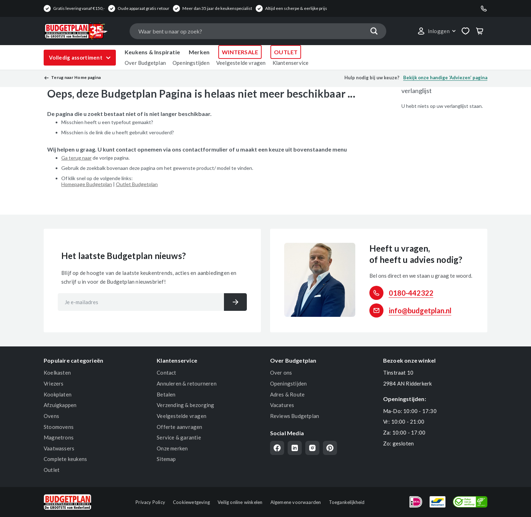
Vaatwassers (59, 448)
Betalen (166, 394)
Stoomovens (59, 427)
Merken (199, 52)
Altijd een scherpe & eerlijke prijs (296, 8)
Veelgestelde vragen (241, 63)
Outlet (52, 470)
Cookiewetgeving (191, 502)
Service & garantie (179, 437)
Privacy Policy (150, 502)
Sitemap (166, 459)
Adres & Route (287, 394)
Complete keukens (65, 459)
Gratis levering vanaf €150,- (79, 8)
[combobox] (258, 31)
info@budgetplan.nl (420, 310)
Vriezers (54, 383)
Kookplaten (57, 394)
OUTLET (286, 52)
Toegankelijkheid (347, 502)
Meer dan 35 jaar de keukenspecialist (217, 8)
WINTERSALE (240, 52)
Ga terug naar (76, 158)
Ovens (51, 416)
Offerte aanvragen (179, 427)
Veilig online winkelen (240, 502)
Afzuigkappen (60, 405)
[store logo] (83, 31)
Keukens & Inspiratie (152, 52)
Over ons (281, 372)
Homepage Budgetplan (86, 184)
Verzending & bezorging (185, 405)
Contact (166, 372)
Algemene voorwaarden (295, 502)
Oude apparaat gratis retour (143, 8)
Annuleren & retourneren (187, 383)
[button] (436, 31)
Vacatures (282, 405)
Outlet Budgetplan (137, 184)
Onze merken (172, 448)
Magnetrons (59, 437)
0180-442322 (411, 293)
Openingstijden (191, 63)
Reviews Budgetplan (294, 416)
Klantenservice (291, 63)
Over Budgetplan (145, 63)
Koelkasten (57, 372)
